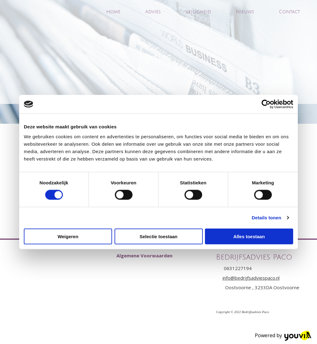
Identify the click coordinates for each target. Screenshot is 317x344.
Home (113, 11)
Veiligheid (198, 11)
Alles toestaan (249, 236)
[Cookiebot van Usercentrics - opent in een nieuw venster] (266, 104)
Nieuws (245, 11)
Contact (289, 11)
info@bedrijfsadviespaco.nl (251, 278)
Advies (153, 11)
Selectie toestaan (159, 236)
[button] (144, 255)
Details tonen (266, 217)
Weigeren (68, 236)
